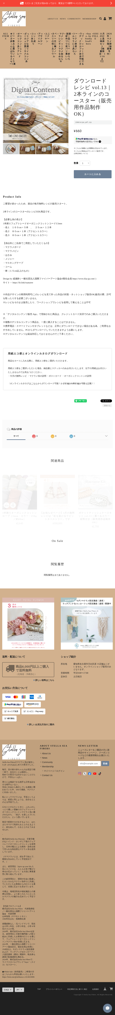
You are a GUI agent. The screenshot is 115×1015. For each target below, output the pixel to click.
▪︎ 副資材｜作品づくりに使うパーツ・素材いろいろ (68, 46)
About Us (52, 19)
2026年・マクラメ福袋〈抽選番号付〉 (109, 44)
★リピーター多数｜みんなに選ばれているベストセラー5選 (13, 49)
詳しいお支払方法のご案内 (41, 724)
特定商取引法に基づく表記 (77, 989)
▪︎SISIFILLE (95, 36)
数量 (76, 163)
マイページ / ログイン (54, 771)
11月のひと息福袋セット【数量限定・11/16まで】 (102, 48)
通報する (107, 405)
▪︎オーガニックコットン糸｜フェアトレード (19, 45)
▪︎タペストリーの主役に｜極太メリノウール (54, 45)
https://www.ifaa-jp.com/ (83, 278)
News (63, 19)
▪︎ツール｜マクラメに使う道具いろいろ (75, 44)
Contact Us (47, 775)
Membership (89, 19)
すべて (16, 436)
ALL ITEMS (5, 36)
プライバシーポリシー (54, 989)
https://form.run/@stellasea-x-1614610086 (18, 977)
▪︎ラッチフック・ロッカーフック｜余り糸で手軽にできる (82, 49)
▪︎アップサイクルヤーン (40, 39)
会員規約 (95, 989)
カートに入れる (92, 174)
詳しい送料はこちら (44, 680)
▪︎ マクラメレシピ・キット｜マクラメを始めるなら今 (61, 48)
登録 (105, 763)
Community (74, 19)
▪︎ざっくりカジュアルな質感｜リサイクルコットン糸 (26, 48)
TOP (39, 989)
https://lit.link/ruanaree (23, 282)
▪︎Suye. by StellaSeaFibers (88, 39)
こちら (34, 383)
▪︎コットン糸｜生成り (33, 39)
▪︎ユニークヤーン (47, 37)
